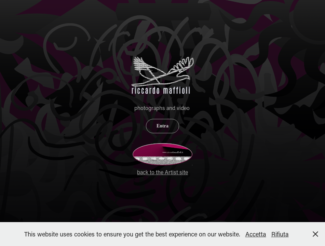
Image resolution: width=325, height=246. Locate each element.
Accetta (255, 234)
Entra (162, 125)
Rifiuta (280, 234)
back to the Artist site (162, 172)
